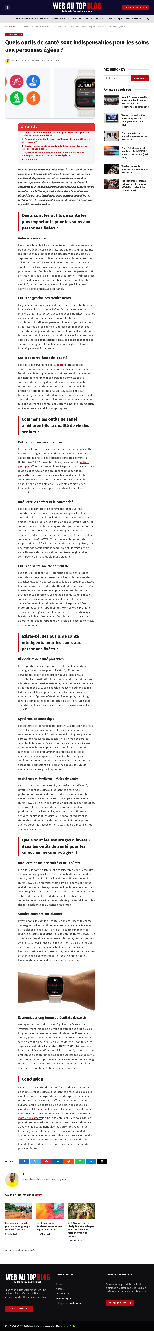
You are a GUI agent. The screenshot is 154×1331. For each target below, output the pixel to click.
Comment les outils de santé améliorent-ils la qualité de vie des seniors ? (56, 140)
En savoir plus (19, 1309)
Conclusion (31, 159)
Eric (18, 61)
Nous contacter (63, 1293)
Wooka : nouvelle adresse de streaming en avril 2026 (134, 169)
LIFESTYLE (101, 18)
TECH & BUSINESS (60, 18)
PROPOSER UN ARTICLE (136, 7)
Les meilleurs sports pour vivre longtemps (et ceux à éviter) (17, 1226)
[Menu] (6, 18)
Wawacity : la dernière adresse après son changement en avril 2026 (133, 120)
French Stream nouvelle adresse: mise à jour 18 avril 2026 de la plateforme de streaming (135, 102)
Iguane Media (69, 1326)
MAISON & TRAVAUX (82, 18)
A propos (60, 1289)
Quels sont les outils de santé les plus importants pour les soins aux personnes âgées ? (55, 134)
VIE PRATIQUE (115, 18)
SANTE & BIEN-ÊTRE (14, 35)
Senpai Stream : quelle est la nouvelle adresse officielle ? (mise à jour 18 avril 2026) (134, 186)
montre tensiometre (30, 1118)
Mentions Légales (64, 1298)
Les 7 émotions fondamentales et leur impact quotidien (49, 1226)
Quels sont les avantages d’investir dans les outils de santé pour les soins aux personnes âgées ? (53, 154)
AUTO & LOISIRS (134, 18)
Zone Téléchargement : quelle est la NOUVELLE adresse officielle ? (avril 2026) (135, 153)
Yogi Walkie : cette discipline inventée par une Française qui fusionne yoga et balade (81, 1230)
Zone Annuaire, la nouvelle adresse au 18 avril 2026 (134, 136)
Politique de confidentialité (69, 1303)
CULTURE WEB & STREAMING (36, 18)
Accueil (16, 18)
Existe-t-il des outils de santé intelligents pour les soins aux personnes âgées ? (54, 147)
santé (60, 364)
